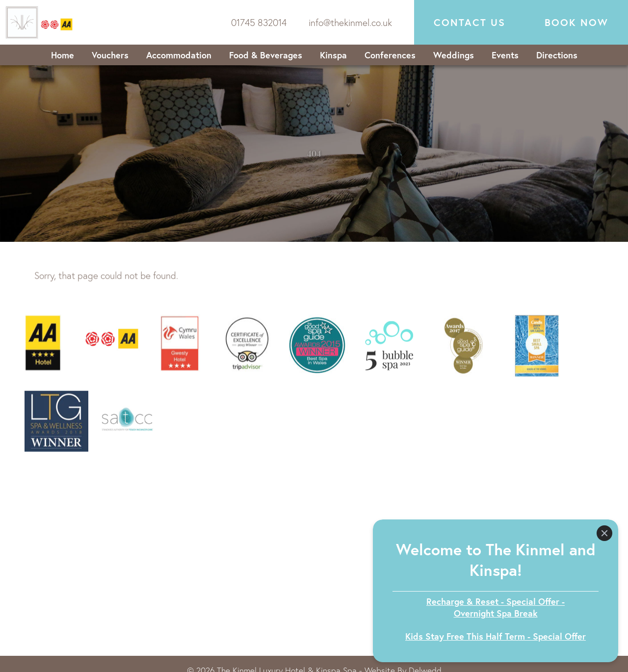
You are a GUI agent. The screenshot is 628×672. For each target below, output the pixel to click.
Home (62, 55)
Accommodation (178, 55)
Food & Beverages (265, 55)
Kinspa (333, 55)
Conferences (390, 55)
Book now (576, 22)
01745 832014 (259, 22)
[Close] (604, 533)
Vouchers (110, 55)
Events (505, 55)
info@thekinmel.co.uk (350, 22)
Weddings (453, 55)
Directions (556, 55)
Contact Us (469, 22)
